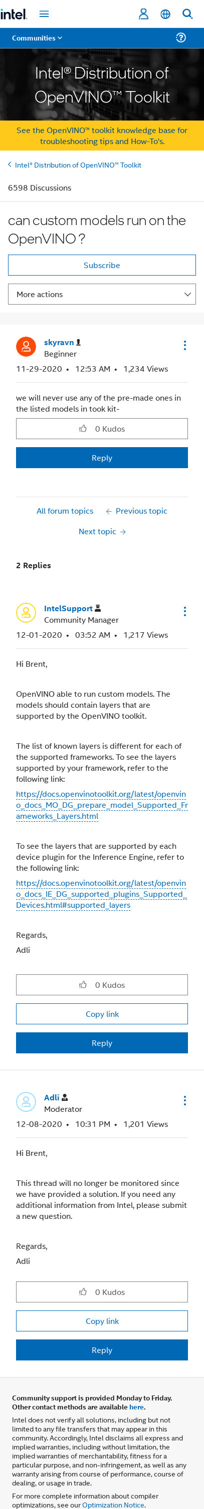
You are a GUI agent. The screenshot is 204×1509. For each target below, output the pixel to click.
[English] (165, 14)
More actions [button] (40, 294)
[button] (184, 345)
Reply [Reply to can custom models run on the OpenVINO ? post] (102, 457)
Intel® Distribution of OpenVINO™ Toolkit (78, 164)
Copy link (102, 1013)
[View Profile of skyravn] (62, 342)
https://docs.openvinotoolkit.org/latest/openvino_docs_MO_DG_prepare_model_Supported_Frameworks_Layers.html (102, 804)
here (136, 1406)
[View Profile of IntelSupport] (72, 608)
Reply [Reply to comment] (102, 1042)
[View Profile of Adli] (56, 1097)
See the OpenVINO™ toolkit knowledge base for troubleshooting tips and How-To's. (102, 135)
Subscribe (102, 265)
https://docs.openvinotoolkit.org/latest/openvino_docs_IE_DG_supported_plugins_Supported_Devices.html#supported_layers (101, 893)
